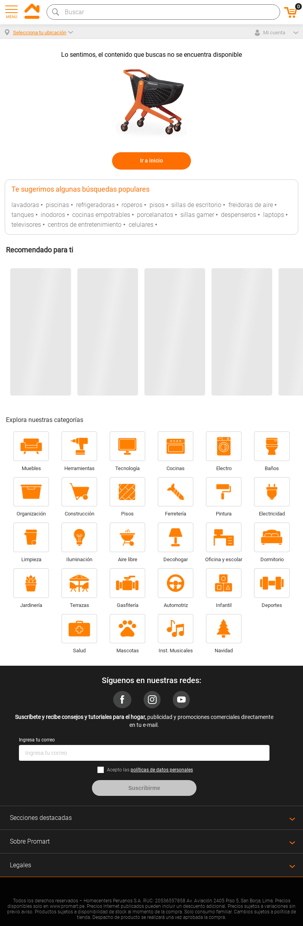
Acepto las (150, 770)
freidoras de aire (250, 205)
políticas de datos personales (162, 770)
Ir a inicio (151, 160)
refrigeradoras (95, 205)
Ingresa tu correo (37, 740)
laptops (273, 214)
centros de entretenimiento (85, 224)
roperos (132, 205)
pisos (157, 205)
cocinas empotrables (101, 214)
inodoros (53, 214)
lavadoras (25, 205)
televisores (26, 224)
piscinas (57, 205)
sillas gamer (197, 214)
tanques (22, 214)
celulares (141, 224)
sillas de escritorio (196, 205)
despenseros (238, 214)
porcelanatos (155, 214)
